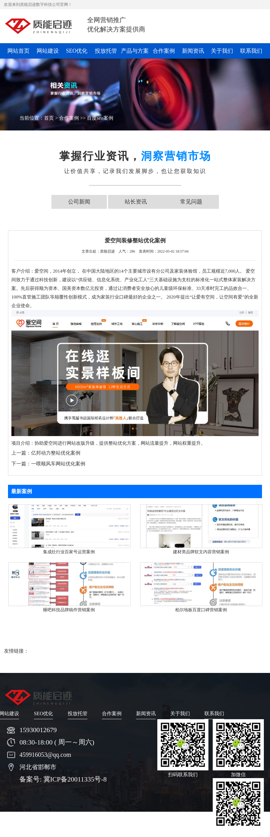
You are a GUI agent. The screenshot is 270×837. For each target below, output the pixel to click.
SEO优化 (76, 51)
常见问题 (191, 202)
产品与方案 (135, 51)
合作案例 (164, 51)
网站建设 (48, 51)
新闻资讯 (193, 51)
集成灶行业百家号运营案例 (69, 552)
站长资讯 (136, 202)
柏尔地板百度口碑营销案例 (201, 610)
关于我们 (222, 51)
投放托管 (106, 51)
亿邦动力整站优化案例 (55, 453)
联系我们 (251, 51)
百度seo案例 (100, 118)
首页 (49, 118)
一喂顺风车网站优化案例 (58, 463)
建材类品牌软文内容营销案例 (201, 552)
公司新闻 (79, 202)
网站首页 (18, 51)
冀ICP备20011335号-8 (75, 779)
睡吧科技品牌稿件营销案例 (69, 610)
